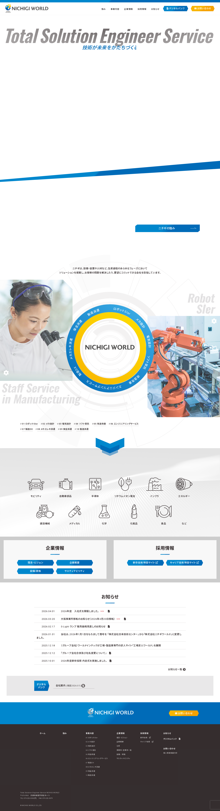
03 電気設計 (65, 424)
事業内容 (115, 9)
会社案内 (68, 685)
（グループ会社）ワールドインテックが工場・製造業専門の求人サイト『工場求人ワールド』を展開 (111, 645)
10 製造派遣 (82, 429)
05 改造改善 (100, 424)
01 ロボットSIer (30, 424)
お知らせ (155, 9)
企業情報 (128, 9)
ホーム (43, 733)
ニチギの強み (167, 228)
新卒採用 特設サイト (145, 562)
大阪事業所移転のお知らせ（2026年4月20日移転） (91, 619)
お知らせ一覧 (175, 669)
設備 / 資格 (121, 754)
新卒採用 (145, 738)
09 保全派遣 (66, 429)
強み (103, 9)
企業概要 (74, 562)
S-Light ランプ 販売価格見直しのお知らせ (83, 626)
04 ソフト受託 (82, 424)
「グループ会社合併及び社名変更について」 (84, 653)
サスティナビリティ (75, 571)
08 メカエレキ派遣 (46, 429)
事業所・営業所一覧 (124, 750)
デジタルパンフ (176, 8)
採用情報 (142, 9)
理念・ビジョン (35, 562)
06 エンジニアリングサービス (125, 424)
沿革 (118, 746)
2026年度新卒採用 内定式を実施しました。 (84, 660)
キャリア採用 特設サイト (184, 562)
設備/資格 (35, 571)
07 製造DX (27, 429)
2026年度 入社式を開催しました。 (83, 611)
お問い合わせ (202, 8)
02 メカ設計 (48, 424)
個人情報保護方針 (170, 753)
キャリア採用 (147, 742)
